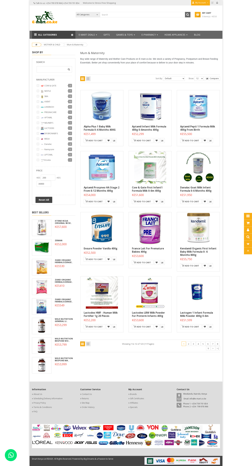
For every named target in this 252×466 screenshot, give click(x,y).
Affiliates (134, 402)
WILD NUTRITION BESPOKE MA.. (64, 359)
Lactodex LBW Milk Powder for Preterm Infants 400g (148, 314)
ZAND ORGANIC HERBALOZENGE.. (64, 261)
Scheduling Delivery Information (48, 398)
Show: (191, 78)
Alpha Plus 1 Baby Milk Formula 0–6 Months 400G (100, 128)
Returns (85, 398)
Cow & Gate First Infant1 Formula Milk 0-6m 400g (147, 189)
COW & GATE (48, 86)
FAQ (35, 411)
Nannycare (47, 149)
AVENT (45, 101)
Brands (133, 394)
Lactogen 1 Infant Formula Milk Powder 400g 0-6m (196, 314)
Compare (212, 78)
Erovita (46, 160)
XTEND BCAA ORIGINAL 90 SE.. (63, 221)
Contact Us (87, 394)
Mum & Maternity (75, 44)
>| (218, 348)
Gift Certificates (137, 398)
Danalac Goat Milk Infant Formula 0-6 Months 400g (196, 189)
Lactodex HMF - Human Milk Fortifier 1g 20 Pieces (101, 314)
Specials (133, 407)
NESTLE (46, 91)
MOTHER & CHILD (52, 44)
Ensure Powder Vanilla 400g (100, 248)
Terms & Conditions (43, 407)
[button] (53, 35)
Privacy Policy (40, 402)
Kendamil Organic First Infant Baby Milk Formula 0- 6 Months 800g (198, 251)
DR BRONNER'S (49, 133)
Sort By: (159, 78)
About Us (38, 394)
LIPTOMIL (47, 155)
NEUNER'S (47, 123)
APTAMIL (46, 117)
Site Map (86, 402)
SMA (44, 96)
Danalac (46, 144)
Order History (88, 407)
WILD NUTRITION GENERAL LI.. (64, 320)
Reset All (44, 199)
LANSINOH (47, 107)
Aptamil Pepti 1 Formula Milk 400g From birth (197, 128)
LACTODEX (47, 128)
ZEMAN (58, 240)
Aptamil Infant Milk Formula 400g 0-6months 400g (149, 128)
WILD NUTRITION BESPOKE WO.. (64, 339)
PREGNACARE (48, 112)
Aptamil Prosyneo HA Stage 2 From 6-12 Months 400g (101, 189)
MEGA (45, 139)
